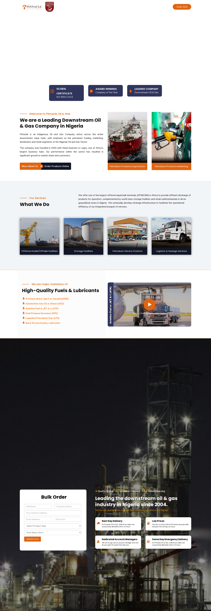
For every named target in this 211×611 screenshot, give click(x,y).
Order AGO (182, 6)
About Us (83, 6)
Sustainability (117, 6)
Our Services (99, 6)
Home (70, 6)
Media (131, 6)
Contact (143, 6)
